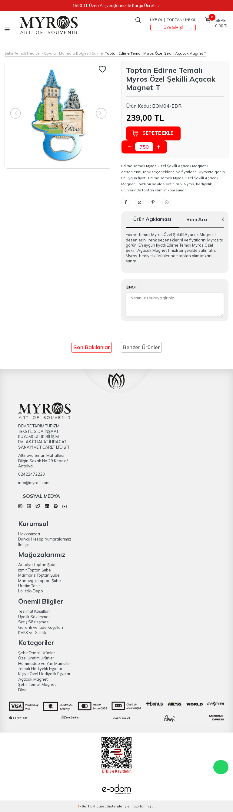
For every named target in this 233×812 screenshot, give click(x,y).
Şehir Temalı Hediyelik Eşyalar (31, 53)
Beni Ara (196, 219)
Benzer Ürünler (141, 347)
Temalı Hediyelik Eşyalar (40, 668)
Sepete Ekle (152, 133)
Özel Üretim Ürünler (36, 657)
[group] (58, 114)
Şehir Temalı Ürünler (36, 652)
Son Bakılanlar (91, 347)
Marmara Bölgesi (74, 53)
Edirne (97, 53)
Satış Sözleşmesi (33, 621)
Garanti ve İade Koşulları (40, 627)
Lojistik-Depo (30, 590)
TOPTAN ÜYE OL (181, 19)
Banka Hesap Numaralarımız (44, 539)
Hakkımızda (29, 533)
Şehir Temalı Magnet (37, 684)
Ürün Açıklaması (152, 219)
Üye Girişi (173, 27)
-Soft (83, 806)
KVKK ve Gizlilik (32, 632)
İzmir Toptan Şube (34, 570)
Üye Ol (156, 19)
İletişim (24, 544)
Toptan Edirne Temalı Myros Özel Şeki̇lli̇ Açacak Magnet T (155, 53)
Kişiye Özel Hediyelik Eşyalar (44, 673)
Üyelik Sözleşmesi (35, 616)
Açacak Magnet (33, 679)
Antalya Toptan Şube (37, 564)
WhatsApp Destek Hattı (220, 767)
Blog (22, 689)
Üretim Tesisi (30, 585)
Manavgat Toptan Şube (39, 580)
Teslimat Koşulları (34, 611)
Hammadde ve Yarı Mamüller (44, 663)
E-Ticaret (98, 806)
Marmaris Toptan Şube (39, 575)
